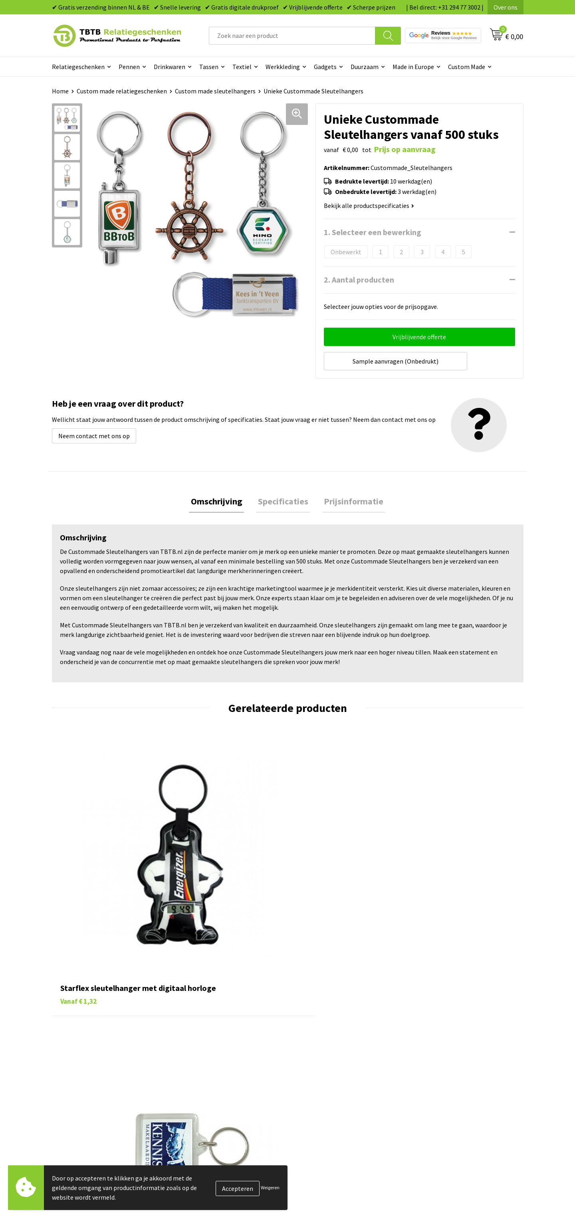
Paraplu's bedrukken (325, 1069)
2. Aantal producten (359, 280)
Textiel (242, 67)
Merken (307, 1081)
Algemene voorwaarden (446, 1069)
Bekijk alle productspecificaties (369, 206)
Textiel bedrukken (322, 1057)
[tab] (220, 500)
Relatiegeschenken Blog (447, 1020)
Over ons (506, 7)
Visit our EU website (441, 1081)
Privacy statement (439, 1045)
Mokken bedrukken (323, 1045)
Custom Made (466, 67)
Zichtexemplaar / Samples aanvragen (231, 1069)
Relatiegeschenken (78, 67)
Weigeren (270, 1187)
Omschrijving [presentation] (220, 500)
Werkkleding (283, 67)
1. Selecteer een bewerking (372, 232)
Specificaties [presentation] (283, 500)
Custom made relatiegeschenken (122, 91)
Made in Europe (413, 67)
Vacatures (427, 1008)
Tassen (208, 67)
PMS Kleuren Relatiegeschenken (224, 1045)
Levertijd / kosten (204, 1008)
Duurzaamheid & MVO (209, 1081)
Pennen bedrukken (323, 996)
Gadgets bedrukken (323, 1033)
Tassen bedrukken (322, 1008)
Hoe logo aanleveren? (210, 1057)
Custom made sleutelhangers (215, 91)
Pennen (129, 67)
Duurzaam (365, 67)
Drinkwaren (169, 67)
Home (60, 91)
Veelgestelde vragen (208, 996)
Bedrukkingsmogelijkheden (218, 1033)
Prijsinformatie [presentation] (350, 500)
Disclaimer (428, 1057)
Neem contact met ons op (94, 434)
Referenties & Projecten (447, 1033)
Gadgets (325, 67)
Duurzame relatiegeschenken (337, 1020)
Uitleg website (200, 1020)
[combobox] (292, 36)
